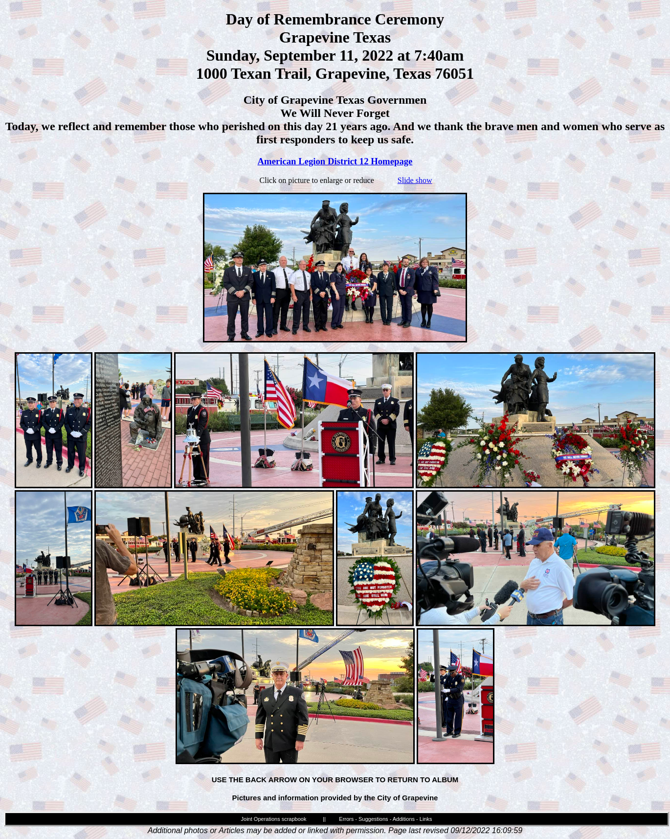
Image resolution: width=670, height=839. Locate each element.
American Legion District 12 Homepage (335, 161)
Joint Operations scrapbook (274, 819)
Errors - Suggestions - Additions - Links (385, 819)
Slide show (415, 180)
